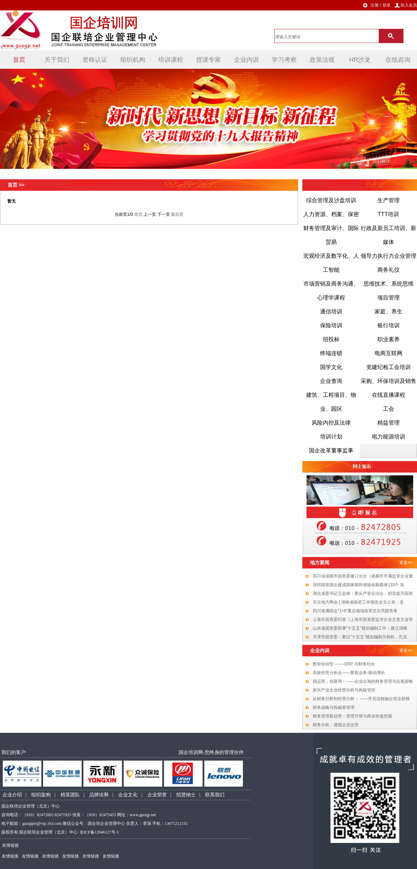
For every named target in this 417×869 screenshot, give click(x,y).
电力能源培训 (388, 437)
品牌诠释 (99, 794)
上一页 (150, 214)
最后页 (177, 214)
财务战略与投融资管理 (333, 707)
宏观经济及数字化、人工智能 (331, 263)
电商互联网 (388, 353)
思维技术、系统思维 (388, 284)
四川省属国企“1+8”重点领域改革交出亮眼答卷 (355, 610)
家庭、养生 (388, 311)
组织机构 (132, 59)
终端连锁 (331, 353)
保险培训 (331, 325)
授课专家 (208, 59)
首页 (19, 59)
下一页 (163, 214)
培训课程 (170, 59)
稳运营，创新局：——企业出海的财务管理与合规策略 (363, 681)
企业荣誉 (157, 794)
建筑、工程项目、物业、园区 (331, 402)
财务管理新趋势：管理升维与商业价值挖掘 (352, 716)
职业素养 (388, 339)
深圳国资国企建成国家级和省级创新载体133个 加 (358, 584)
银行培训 (388, 325)
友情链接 (10, 856)
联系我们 (214, 794)
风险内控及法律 (331, 423)
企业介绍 (12, 794)
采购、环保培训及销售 (388, 381)
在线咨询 (397, 59)
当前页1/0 (124, 214)
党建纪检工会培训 (388, 367)
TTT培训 (388, 214)
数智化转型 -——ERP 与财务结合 (344, 664)
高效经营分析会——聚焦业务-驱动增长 (349, 672)
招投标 (331, 339)
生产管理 (388, 200)
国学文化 (331, 367)
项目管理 (388, 298)
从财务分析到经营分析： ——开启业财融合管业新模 (361, 698)
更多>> (405, 562)
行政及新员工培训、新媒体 (388, 235)
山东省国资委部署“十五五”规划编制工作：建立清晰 (360, 628)
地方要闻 (319, 562)
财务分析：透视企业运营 (336, 724)
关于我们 (57, 59)
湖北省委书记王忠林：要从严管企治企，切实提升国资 (363, 593)
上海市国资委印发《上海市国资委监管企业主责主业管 (363, 619)
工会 (388, 409)
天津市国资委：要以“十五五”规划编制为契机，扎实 (360, 636)
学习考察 (284, 59)
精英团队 (70, 794)
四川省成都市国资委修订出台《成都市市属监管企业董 (363, 576)
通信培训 (331, 311)
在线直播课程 (388, 395)
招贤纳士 (186, 794)
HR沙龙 (360, 59)
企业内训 (246, 59)
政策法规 (322, 59)
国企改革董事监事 (331, 450)
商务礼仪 (388, 270)
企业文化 (128, 794)
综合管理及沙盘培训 (331, 200)
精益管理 (388, 423)
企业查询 (331, 381)
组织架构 (41, 794)
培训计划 (331, 437)
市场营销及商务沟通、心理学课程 (331, 291)
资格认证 (94, 59)
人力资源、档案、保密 (331, 214)
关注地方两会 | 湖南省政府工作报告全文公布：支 (358, 602)
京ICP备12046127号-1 (99, 832)
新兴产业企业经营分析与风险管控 (344, 690)
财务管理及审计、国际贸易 (331, 235)
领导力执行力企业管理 (388, 256)
